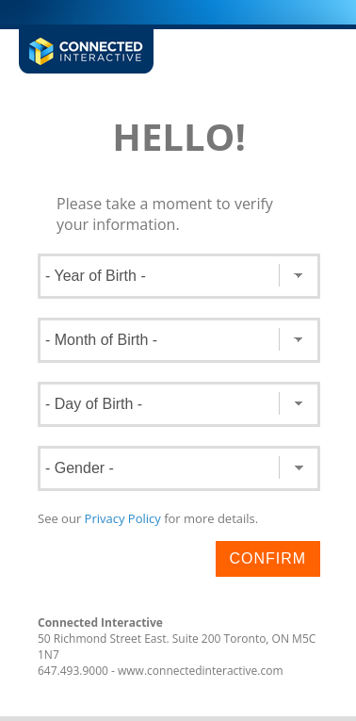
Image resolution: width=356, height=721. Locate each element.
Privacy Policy (123, 518)
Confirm (268, 558)
